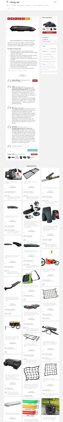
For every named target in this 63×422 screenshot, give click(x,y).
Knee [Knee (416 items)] (43, 59)
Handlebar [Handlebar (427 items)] (44, 58)
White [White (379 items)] (43, 69)
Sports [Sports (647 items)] (51, 66)
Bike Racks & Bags (30, 396)
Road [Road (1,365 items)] (44, 65)
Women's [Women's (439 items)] (47, 69)
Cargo (9, 70)
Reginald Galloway (11, 191)
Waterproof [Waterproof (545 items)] (50, 67)
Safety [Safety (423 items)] (50, 64)
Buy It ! (27, 18)
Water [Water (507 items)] (46, 67)
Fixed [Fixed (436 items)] (54, 54)
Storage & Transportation (17, 5)
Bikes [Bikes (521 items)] (48, 52)
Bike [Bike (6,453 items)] (44, 51)
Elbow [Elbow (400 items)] (52, 54)
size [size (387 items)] (46, 66)
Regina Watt (10, 388)
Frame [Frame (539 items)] (46, 56)
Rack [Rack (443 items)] (53, 63)
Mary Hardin (48, 280)
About (47, 5)
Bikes (8, 5)
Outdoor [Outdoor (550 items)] (51, 61)
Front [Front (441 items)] (49, 56)
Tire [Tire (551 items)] (54, 66)
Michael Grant (29, 323)
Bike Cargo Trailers (49, 281)
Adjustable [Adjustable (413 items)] (44, 49)
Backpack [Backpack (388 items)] (48, 49)
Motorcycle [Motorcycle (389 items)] (50, 59)
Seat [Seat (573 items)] (53, 64)
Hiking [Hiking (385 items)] (48, 58)
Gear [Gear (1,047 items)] (52, 56)
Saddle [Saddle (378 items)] (47, 64)
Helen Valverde (29, 191)
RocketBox (14, 70)
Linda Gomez (29, 235)
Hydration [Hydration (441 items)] (51, 58)
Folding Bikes (29, 236)
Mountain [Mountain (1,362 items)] (45, 61)
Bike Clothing (48, 240)
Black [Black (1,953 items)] (54, 52)
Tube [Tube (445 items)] (43, 67)
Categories (45, 39)
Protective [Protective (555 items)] (50, 63)
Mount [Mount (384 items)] (54, 59)
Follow (35, 80)
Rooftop (20, 70)
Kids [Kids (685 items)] (55, 58)
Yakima (25, 70)
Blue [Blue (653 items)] (43, 54)
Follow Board (34, 154)
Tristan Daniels (10, 225)
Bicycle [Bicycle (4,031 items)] (53, 48)
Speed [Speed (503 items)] (48, 66)
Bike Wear (29, 5)
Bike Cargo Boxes (19, 154)
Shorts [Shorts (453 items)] (43, 66)
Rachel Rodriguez (11, 309)
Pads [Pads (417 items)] (46, 63)
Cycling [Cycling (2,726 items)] (47, 54)
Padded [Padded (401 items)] (43, 63)
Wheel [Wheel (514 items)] (54, 67)
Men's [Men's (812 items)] (46, 59)
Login (55, 1)
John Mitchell (10, 347)
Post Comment (32, 150)
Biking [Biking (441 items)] (50, 51)
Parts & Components (38, 5)
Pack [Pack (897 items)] (54, 61)
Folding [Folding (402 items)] (43, 56)
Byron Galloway (48, 239)
